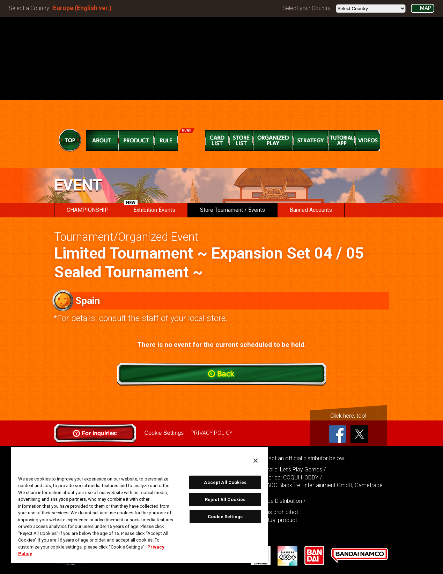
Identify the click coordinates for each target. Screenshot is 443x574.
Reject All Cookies (225, 499)
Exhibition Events (149, 208)
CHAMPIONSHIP (88, 210)
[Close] (255, 460)
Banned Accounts (311, 210)
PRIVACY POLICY (211, 433)
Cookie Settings (164, 433)
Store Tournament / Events (232, 210)
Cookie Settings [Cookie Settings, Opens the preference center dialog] (225, 516)
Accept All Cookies (225, 482)
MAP (425, 8)
